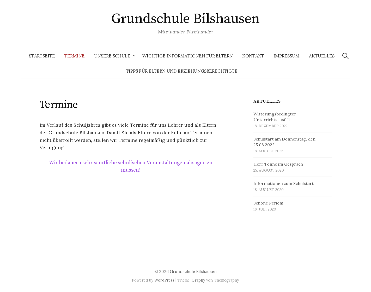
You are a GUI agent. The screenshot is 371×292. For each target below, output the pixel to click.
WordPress (164, 280)
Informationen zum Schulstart (283, 183)
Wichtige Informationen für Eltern (187, 56)
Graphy (198, 280)
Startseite (42, 56)
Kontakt (253, 56)
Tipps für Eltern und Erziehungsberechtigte (182, 71)
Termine (74, 56)
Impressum (286, 56)
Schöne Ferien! (268, 203)
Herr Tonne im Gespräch (278, 164)
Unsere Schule (112, 56)
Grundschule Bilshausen (185, 19)
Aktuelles (321, 56)
